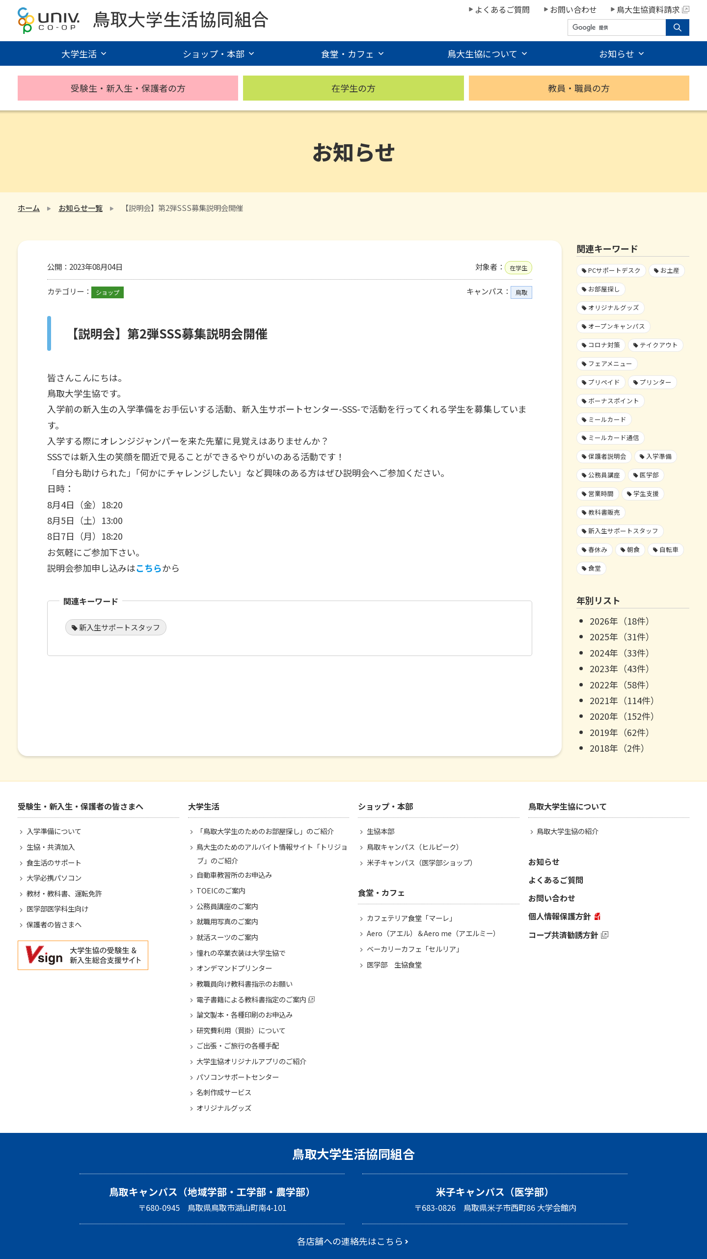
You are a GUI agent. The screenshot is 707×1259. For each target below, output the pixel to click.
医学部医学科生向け (57, 908)
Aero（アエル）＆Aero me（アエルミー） (433, 933)
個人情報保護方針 (559, 916)
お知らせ (616, 53)
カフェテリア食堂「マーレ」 (411, 918)
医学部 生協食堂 (394, 964)
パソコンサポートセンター (237, 1077)
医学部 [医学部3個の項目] (649, 474)
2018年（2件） (620, 747)
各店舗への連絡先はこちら (350, 1240)
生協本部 (380, 831)
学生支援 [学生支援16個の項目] (646, 493)
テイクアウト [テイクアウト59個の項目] (659, 344)
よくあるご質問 (502, 9)
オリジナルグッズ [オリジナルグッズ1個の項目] (613, 307)
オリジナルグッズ (223, 1107)
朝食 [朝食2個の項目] (633, 549)
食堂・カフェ (347, 53)
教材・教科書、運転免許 (64, 893)
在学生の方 (353, 87)
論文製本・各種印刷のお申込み (244, 1014)
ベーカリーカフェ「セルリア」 (415, 949)
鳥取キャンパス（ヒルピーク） (415, 846)
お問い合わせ (573, 9)
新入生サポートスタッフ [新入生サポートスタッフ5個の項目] (623, 530)
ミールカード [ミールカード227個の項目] (607, 419)
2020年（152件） (624, 715)
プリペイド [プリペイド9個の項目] (604, 382)
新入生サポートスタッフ (119, 627)
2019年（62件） (622, 732)
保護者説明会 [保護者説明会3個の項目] (607, 456)
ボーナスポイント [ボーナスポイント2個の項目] (613, 400)
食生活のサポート (54, 862)
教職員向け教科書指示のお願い (244, 983)
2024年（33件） (622, 652)
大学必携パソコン (54, 877)
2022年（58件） (622, 684)
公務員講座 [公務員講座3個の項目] (604, 474)
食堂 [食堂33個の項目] (594, 568)
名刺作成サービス (223, 1092)
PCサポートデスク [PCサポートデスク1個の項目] (614, 270)
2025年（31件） (622, 636)
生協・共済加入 (51, 846)
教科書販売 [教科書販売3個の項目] (604, 512)
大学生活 (79, 53)
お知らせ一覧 (80, 207)
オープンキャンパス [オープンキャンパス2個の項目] (616, 326)
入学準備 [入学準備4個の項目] (659, 456)
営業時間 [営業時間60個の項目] (601, 493)
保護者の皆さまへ (54, 924)
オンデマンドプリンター (234, 968)
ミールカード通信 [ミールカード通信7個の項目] (613, 437)
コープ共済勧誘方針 (563, 935)
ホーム (29, 207)
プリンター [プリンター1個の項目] (656, 382)
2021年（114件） (624, 700)
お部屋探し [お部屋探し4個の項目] (604, 288)
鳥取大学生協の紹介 (567, 831)
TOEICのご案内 (220, 890)
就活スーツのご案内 (227, 937)
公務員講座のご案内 (227, 906)
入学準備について (54, 831)
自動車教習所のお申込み (234, 874)
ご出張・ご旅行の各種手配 (237, 1045)
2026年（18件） (622, 620)
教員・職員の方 (579, 87)
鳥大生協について (482, 53)
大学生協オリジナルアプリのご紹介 (251, 1061)
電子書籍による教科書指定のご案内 (251, 999)
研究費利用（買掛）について (241, 1030)
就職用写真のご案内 (227, 921)
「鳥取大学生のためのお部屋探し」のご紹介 (265, 831)
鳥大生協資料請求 (653, 9)
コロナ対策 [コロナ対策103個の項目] (604, 344)
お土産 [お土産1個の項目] (670, 270)
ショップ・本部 (214, 53)
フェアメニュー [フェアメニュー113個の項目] (610, 363)
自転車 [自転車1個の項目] (669, 549)
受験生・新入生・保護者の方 (128, 87)
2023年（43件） (622, 668)
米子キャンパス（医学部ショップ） (422, 862)
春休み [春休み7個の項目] (597, 549)
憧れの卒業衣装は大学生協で (241, 952)
